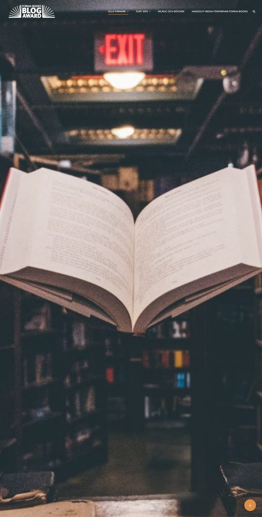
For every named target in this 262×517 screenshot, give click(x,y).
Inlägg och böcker (171, 11)
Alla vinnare (118, 11)
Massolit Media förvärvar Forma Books (220, 11)
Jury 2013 (143, 11)
